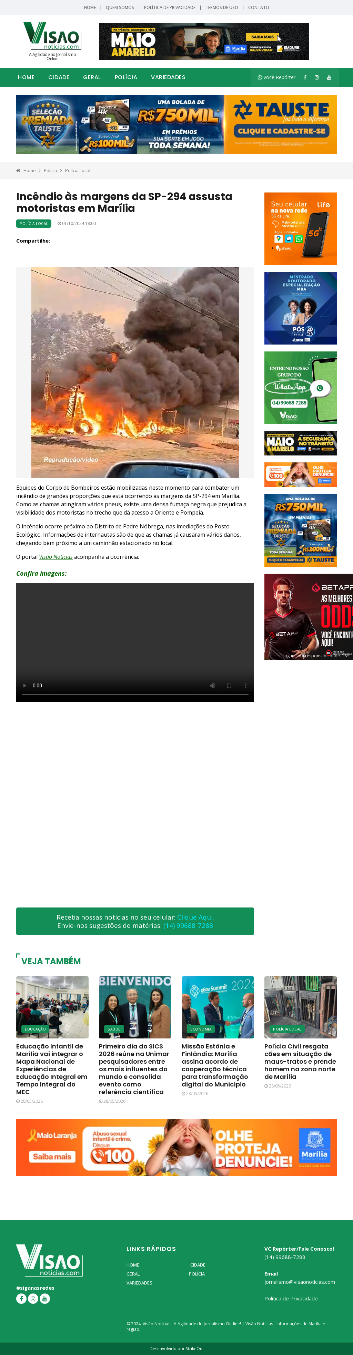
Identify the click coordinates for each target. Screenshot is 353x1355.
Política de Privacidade (169, 7)
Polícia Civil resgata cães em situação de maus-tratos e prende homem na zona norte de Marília (300, 1061)
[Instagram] (316, 77)
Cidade (58, 77)
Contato (258, 7)
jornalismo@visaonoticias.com (299, 1281)
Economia (200, 1029)
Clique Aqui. (195, 917)
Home (90, 7)
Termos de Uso (221, 7)
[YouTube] (329, 77)
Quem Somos (120, 7)
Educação (35, 1029)
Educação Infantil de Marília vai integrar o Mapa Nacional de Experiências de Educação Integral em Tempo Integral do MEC (52, 1069)
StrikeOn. (194, 1349)
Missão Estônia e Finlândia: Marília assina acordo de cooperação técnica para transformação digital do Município (215, 1065)
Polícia (126, 77)
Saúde (114, 1029)
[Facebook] (305, 77)
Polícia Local (77, 170)
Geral (92, 77)
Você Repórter (276, 77)
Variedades (168, 77)
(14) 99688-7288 (188, 925)
